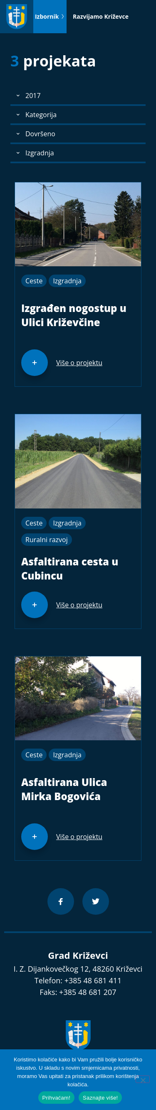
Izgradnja (67, 280)
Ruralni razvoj (46, 539)
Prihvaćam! (56, 1098)
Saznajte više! (100, 1098)
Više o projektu (79, 362)
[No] (143, 1079)
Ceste (33, 280)
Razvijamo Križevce (101, 16)
